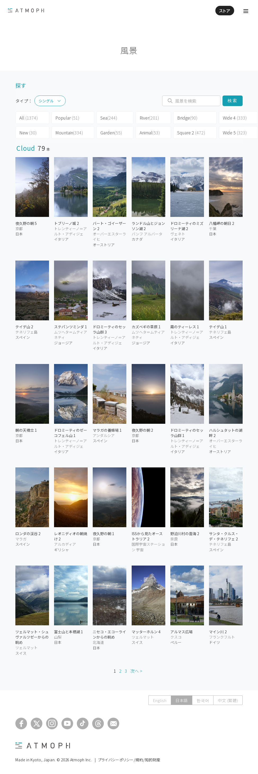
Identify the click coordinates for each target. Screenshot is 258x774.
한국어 (203, 700)
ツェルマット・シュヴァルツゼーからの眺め (32, 637)
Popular (67, 118)
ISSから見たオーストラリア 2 (147, 536)
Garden (111, 132)
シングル (46, 100)
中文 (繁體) (228, 700)
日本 (19, 233)
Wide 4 (235, 118)
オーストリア (104, 244)
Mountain (69, 132)
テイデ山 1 (218, 326)
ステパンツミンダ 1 (70, 326)
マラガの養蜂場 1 (107, 430)
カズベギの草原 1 (146, 326)
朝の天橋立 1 (26, 430)
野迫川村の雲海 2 (184, 533)
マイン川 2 (218, 631)
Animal (150, 132)
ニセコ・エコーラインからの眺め (109, 634)
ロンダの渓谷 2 (28, 533)
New (28, 132)
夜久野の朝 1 (103, 533)
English (160, 700)
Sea (108, 118)
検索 (232, 100)
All (28, 118)
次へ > (136, 671)
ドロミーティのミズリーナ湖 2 (186, 226)
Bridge (187, 118)
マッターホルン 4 (146, 631)
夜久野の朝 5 (26, 223)
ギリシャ (61, 549)
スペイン (22, 337)
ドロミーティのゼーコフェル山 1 (70, 432)
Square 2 (191, 132)
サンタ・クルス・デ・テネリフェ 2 (224, 536)
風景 (128, 50)
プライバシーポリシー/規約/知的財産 (129, 759)
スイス (20, 653)
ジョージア (63, 342)
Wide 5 (235, 132)
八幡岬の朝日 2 (221, 223)
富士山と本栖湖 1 (68, 631)
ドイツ (214, 642)
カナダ (137, 239)
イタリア (61, 239)
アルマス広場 (181, 631)
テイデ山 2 (24, 326)
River (149, 118)
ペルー (175, 642)
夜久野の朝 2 (142, 430)
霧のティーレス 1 (184, 326)
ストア (224, 10)
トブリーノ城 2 (66, 223)
